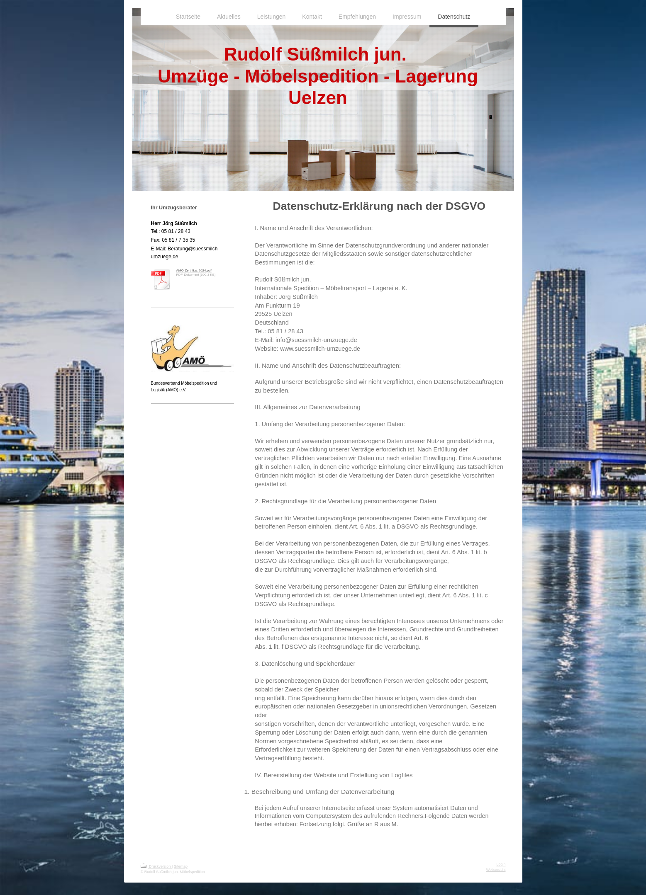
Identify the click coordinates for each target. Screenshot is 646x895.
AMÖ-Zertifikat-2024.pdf (194, 270)
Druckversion (156, 866)
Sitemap (181, 866)
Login (500, 864)
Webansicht (496, 870)
